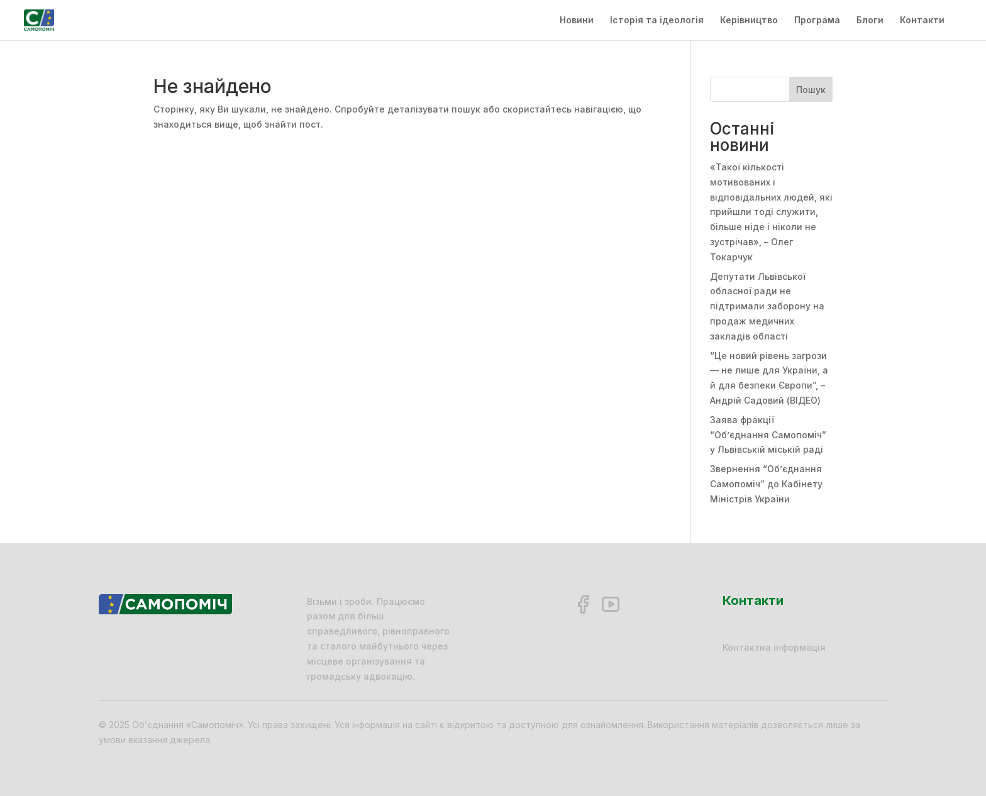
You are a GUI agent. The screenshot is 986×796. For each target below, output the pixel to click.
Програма (817, 20)
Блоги (870, 20)
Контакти (922, 20)
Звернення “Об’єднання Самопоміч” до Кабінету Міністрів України (766, 483)
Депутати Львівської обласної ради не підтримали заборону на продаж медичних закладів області (767, 306)
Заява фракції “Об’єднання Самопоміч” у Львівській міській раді (768, 434)
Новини (577, 20)
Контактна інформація (774, 647)
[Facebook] (583, 604)
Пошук (811, 89)
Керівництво (749, 20)
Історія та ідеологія (657, 20)
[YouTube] (611, 604)
